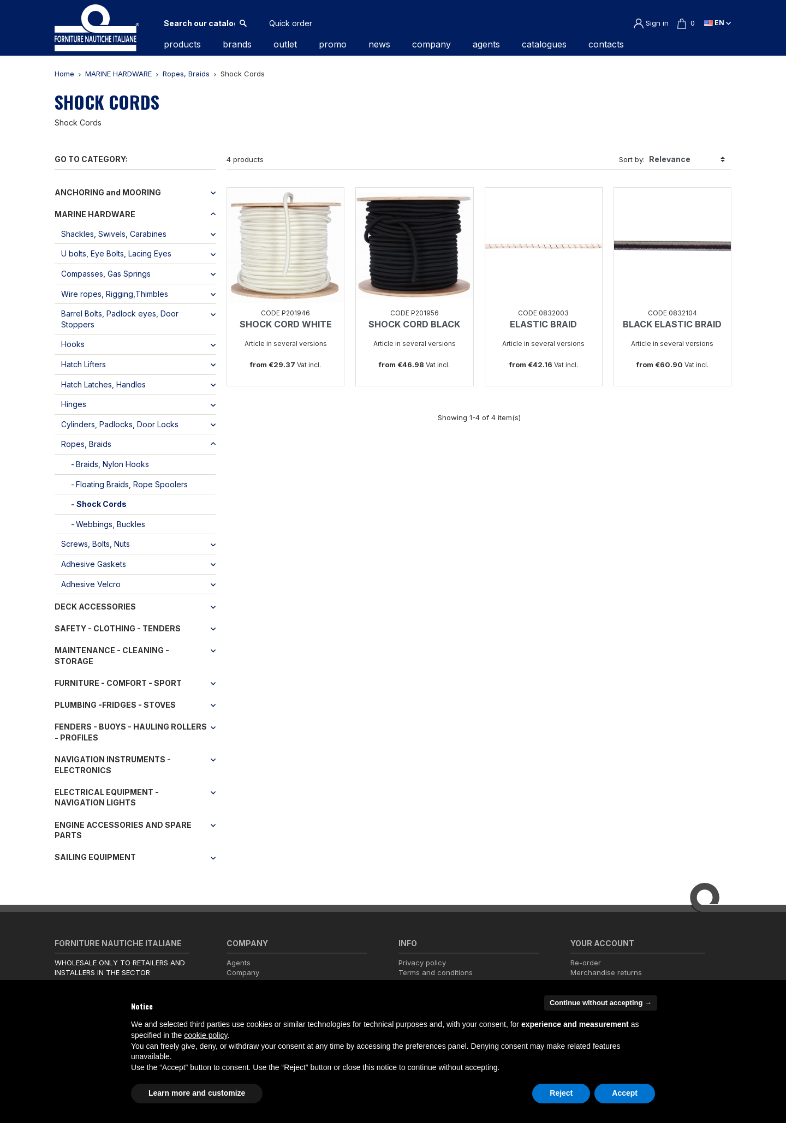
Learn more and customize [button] (196, 1093)
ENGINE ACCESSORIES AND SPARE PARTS (123, 830)
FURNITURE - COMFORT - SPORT (118, 683)
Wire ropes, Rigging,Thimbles (114, 293)
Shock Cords (101, 504)
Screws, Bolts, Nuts (95, 543)
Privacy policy (422, 962)
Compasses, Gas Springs (106, 273)
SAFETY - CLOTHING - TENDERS (118, 628)
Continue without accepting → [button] (601, 1003)
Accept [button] (625, 1093)
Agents (239, 962)
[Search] (199, 23)
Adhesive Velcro (91, 584)
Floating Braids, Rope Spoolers (132, 484)
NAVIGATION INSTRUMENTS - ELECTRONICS (113, 765)
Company (243, 972)
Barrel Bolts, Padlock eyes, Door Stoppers (119, 319)
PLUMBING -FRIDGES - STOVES (115, 704)
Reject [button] (561, 1093)
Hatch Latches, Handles (103, 384)
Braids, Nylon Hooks (112, 464)
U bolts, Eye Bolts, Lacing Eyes (116, 253)
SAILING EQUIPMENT (95, 857)
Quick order (290, 23)
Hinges (73, 404)
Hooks (73, 344)
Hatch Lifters (83, 364)
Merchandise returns (606, 972)
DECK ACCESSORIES (95, 606)
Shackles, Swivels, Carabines (113, 233)
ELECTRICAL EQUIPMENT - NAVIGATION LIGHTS (107, 797)
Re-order (585, 962)
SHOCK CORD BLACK (414, 324)
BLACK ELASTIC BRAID (672, 324)
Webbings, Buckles (110, 524)
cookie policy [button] (205, 1035)
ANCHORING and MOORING (108, 192)
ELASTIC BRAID (543, 324)
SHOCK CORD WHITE (286, 324)
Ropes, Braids (86, 444)
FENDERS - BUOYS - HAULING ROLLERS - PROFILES (131, 732)
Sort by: (632, 159)
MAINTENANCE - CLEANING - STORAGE (112, 656)
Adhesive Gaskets (93, 564)
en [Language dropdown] (717, 23)
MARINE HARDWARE (95, 214)
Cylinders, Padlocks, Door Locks (119, 424)
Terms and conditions (435, 972)
